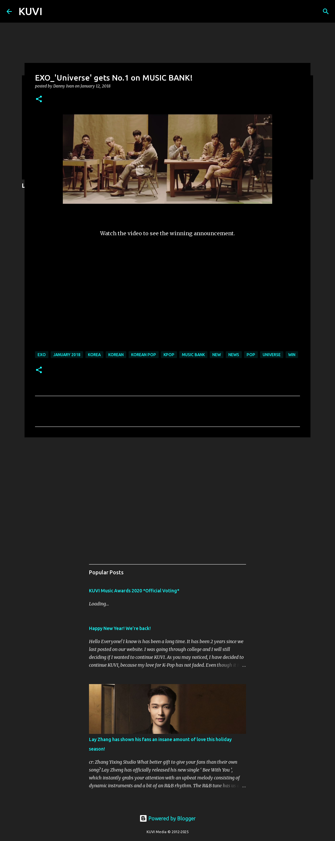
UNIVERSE (272, 355)
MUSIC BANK (193, 355)
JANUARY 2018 (66, 355)
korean (116, 355)
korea (94, 355)
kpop (169, 355)
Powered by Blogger (167, 818)
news (233, 355)
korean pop (143, 355)
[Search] (326, 11)
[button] (39, 99)
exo (42, 355)
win (291, 355)
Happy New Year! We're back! (120, 628)
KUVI (30, 11)
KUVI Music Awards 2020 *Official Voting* (134, 590)
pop (251, 355)
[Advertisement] (167, 493)
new (216, 355)
